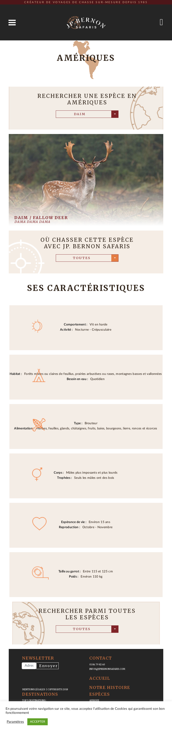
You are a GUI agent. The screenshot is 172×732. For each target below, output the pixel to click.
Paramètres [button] (15, 721)
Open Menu (12, 23)
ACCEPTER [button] (37, 721)
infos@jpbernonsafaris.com (107, 669)
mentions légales (34, 689)
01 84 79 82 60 (97, 664)
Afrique (94, 700)
